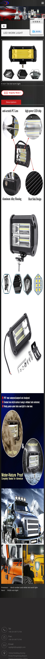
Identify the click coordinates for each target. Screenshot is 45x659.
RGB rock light (12, 590)
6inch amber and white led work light (24, 587)
